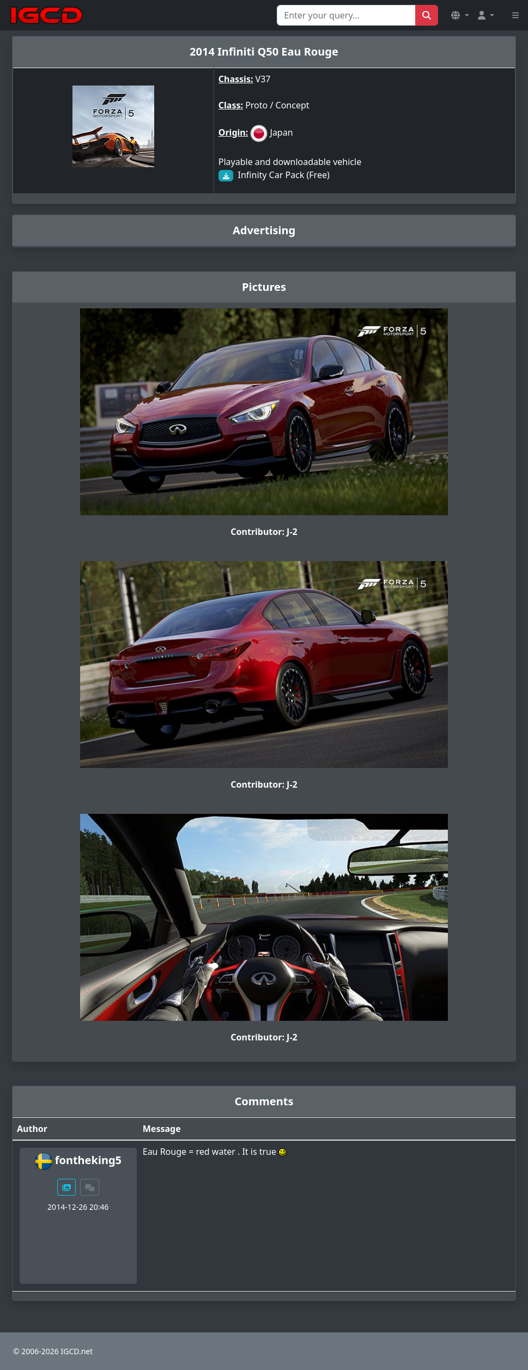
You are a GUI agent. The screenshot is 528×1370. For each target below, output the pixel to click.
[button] (460, 15)
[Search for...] (346, 15)
